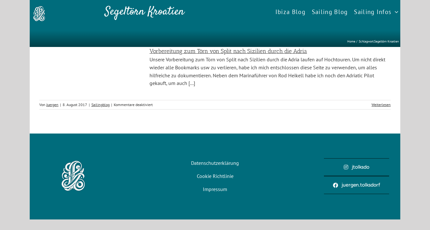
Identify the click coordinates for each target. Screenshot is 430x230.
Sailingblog (100, 104)
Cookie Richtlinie (215, 176)
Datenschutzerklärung (215, 163)
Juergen (52, 104)
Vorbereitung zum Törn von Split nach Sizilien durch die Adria (228, 51)
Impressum (215, 189)
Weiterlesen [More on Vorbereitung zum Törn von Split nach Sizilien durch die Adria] (381, 104)
